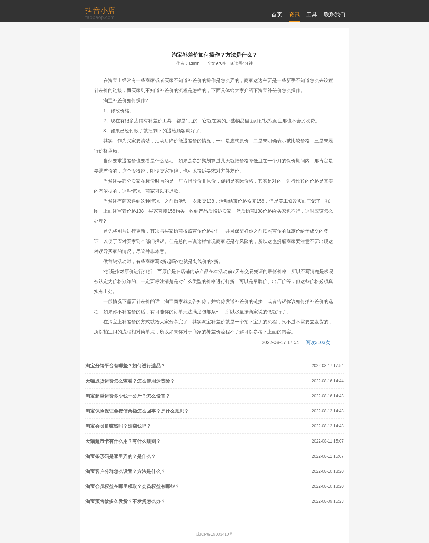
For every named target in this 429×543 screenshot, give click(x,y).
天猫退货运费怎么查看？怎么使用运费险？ (130, 381)
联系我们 (334, 14)
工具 (311, 14)
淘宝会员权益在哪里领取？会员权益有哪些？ (132, 486)
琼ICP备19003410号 (214, 534)
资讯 (294, 14)
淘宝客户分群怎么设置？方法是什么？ (125, 471)
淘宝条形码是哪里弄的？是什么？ (120, 456)
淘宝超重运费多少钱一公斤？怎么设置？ (127, 396)
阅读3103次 (318, 342)
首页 (276, 14)
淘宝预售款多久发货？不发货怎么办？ (125, 501)
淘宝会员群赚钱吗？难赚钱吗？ (118, 426)
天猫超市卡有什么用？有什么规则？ (123, 441)
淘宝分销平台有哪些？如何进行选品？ (125, 365)
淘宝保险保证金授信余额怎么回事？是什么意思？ (137, 411)
